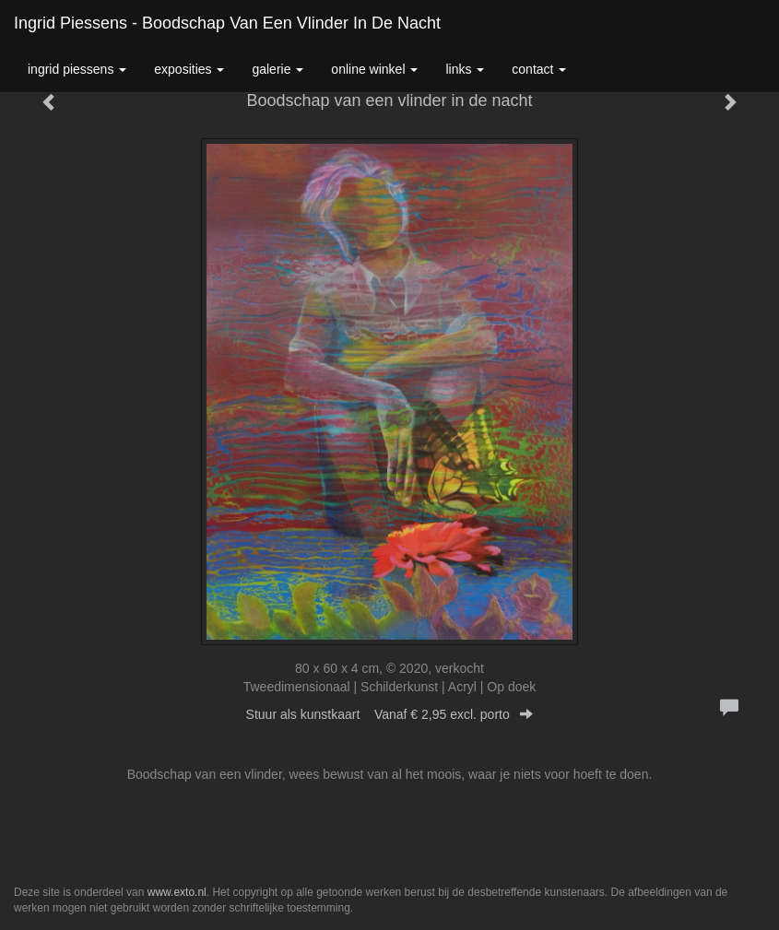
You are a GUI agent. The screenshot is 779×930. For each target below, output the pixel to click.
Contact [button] (539, 69)
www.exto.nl (177, 892)
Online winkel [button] (374, 69)
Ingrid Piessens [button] (77, 69)
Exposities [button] (189, 69)
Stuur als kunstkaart (390, 714)
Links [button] (464, 69)
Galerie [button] (277, 69)
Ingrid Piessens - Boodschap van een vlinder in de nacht (227, 23)
